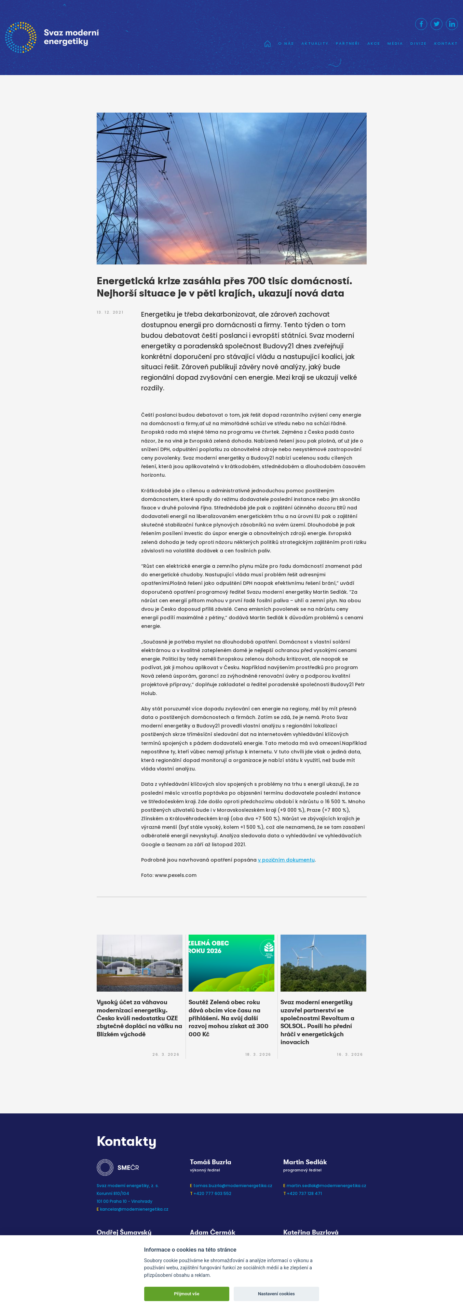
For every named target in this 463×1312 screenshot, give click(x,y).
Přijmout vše (186, 1293)
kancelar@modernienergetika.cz (134, 1209)
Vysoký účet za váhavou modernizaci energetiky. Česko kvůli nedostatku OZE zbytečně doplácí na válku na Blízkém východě (139, 1018)
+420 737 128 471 (304, 1193)
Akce (374, 43)
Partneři (348, 43)
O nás (286, 43)
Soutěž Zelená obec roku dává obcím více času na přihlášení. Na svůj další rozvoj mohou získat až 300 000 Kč (229, 1018)
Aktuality (315, 43)
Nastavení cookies (276, 1293)
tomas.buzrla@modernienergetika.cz (232, 1185)
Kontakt (446, 43)
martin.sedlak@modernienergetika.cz (326, 1185)
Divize (418, 43)
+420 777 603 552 (212, 1193)
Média (395, 43)
